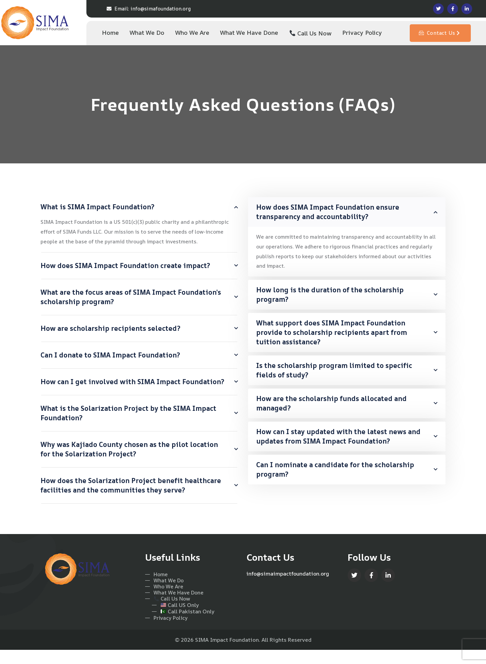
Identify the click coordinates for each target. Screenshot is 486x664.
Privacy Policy (167, 632)
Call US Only (175, 619)
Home (157, 586)
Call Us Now (168, 612)
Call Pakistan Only (183, 625)
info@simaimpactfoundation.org (288, 585)
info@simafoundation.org (149, 8)
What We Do (165, 593)
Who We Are (164, 599)
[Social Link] (438, 8)
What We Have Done (175, 606)
